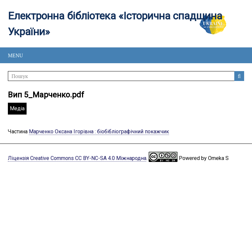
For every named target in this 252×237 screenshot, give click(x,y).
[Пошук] (126, 76)
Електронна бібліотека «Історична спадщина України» (115, 24)
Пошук (239, 76)
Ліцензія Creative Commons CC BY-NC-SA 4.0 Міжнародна (77, 158)
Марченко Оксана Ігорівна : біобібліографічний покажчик (99, 131)
